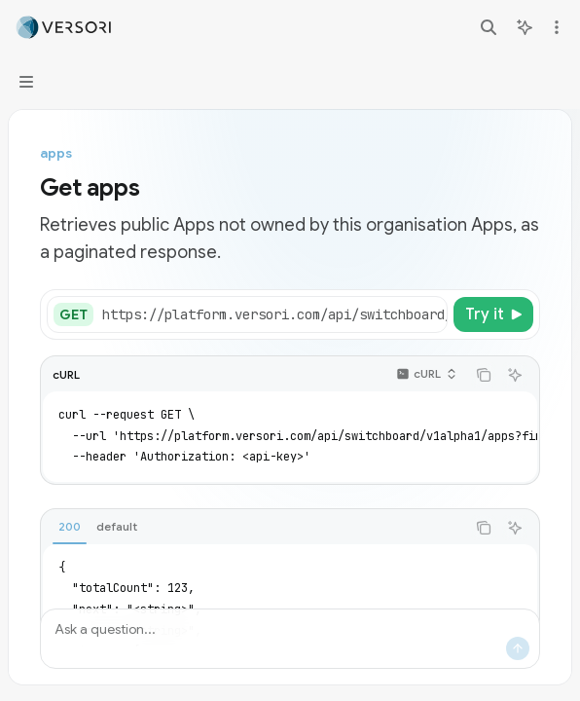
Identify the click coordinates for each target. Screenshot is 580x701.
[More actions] (554, 27)
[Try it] (493, 314)
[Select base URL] (319, 314)
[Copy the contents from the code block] (483, 374)
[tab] (70, 526)
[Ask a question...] (290, 638)
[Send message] (517, 648)
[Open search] (488, 27)
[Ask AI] (514, 374)
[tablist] (253, 527)
